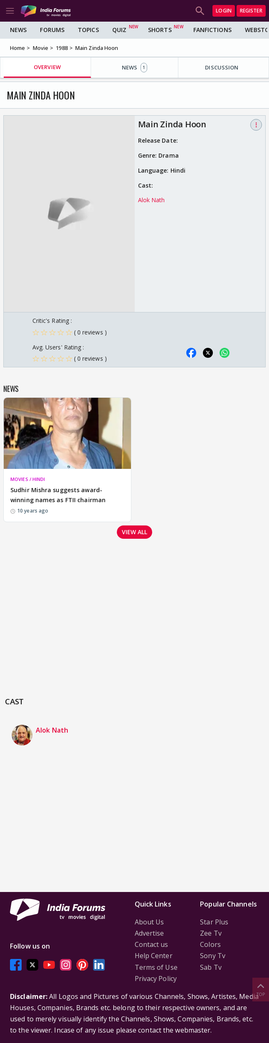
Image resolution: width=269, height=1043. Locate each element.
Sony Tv (212, 955)
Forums (52, 30)
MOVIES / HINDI (27, 479)
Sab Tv (211, 967)
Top (261, 989)
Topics (88, 30)
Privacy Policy (156, 978)
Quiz (119, 30)
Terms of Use (156, 967)
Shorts (160, 30)
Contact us (151, 944)
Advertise (149, 933)
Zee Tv (211, 933)
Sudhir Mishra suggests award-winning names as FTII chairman (58, 495)
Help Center (154, 955)
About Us (149, 922)
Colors (210, 944)
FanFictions (212, 30)
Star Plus (214, 922)
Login (224, 10)
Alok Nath (151, 200)
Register (251, 10)
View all (135, 532)
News (18, 30)
